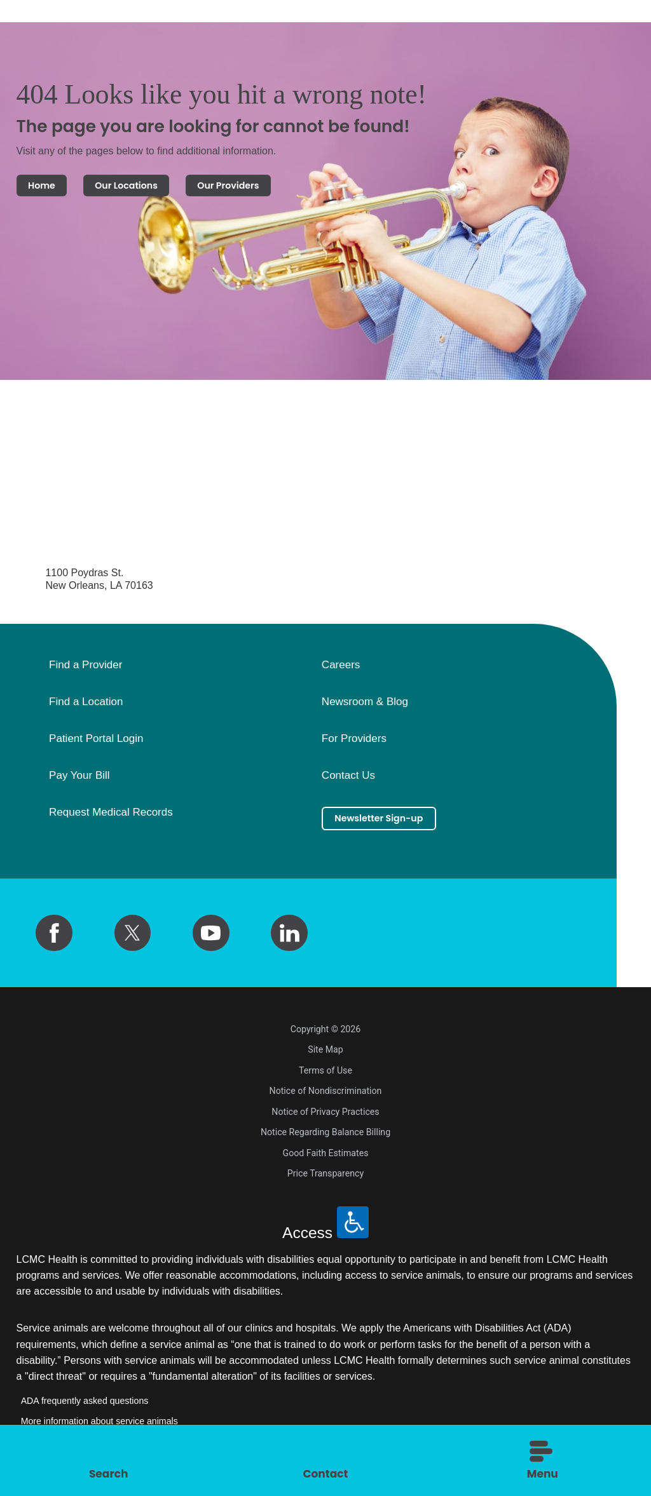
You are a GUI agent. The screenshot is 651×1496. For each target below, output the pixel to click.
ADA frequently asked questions (85, 1406)
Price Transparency (325, 1179)
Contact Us (348, 781)
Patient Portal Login (96, 744)
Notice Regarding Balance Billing (325, 1138)
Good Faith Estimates (326, 1159)
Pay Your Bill (79, 781)
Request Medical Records (111, 817)
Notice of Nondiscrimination (326, 1096)
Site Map (325, 1055)
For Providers (354, 744)
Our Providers (276, 188)
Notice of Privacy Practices (325, 1117)
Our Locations (151, 188)
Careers (341, 671)
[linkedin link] (289, 938)
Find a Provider (85, 671)
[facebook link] (54, 938)
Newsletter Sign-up (393, 826)
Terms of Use (325, 1076)
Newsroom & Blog (365, 707)
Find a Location (86, 707)
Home (48, 188)
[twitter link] (132, 938)
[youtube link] (211, 938)
